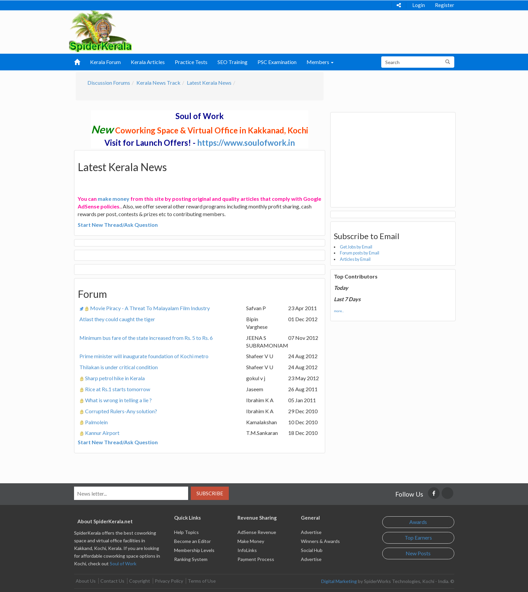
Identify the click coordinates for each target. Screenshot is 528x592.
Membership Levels (194, 550)
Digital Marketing (339, 581)
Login (418, 5)
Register (444, 5)
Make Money (250, 541)
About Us (86, 581)
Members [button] (320, 62)
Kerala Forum (105, 62)
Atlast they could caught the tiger (117, 319)
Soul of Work (123, 563)
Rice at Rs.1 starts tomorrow (117, 389)
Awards (418, 522)
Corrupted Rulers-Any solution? (121, 411)
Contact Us (112, 581)
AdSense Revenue (256, 532)
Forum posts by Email (359, 252)
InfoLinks (247, 550)
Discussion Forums (108, 82)
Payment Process (255, 559)
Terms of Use (202, 581)
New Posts (418, 553)
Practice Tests (191, 62)
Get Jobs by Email (356, 246)
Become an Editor (192, 541)
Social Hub (312, 550)
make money (113, 198)
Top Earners (418, 537)
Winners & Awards (320, 541)
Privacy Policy (169, 581)
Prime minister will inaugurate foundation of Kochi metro (143, 356)
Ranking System (190, 559)
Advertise (311, 532)
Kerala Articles (148, 62)
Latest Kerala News (209, 82)
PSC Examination (277, 62)
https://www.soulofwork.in (246, 142)
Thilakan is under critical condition (118, 367)
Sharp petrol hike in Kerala (115, 378)
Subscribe (209, 493)
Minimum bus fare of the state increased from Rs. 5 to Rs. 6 (146, 338)
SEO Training (232, 62)
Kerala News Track (158, 82)
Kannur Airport (102, 433)
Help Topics (186, 532)
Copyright (139, 581)
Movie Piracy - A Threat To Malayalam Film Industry (150, 308)
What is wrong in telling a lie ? (118, 400)
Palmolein (96, 422)
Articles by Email (355, 259)
